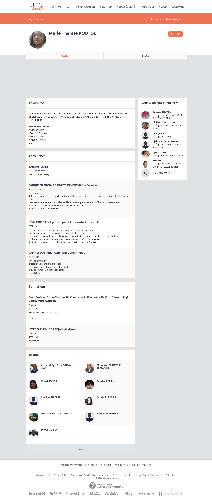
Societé (87, 475)
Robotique (147, 6)
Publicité (65, 475)
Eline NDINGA (49, 381)
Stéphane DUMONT (109, 413)
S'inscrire (156, 18)
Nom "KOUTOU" (161, 173)
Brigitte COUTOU (162, 111)
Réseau (145, 55)
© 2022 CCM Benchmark (106, 478)
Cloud (163, 6)
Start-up (106, 6)
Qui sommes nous (44, 475)
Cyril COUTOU (160, 152)
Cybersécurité (126, 6)
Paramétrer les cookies (122, 475)
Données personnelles (101, 475)
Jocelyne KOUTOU (162, 133)
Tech (68, 6)
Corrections (171, 475)
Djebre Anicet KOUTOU (165, 141)
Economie (177, 6)
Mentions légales (141, 475)
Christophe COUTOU (164, 122)
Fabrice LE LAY (105, 381)
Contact (57, 475)
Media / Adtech (85, 6)
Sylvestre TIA (49, 429)
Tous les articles (157, 475)
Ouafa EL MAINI (106, 397)
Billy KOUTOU (160, 160)
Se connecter (173, 18)
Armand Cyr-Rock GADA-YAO (56, 366)
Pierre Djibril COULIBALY (56, 413)
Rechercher (39, 18)
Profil (64, 55)
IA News (56, 6)
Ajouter (177, 33)
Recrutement (76, 475)
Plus (80, 448)
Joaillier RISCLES (50, 397)
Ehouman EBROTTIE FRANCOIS (108, 366)
